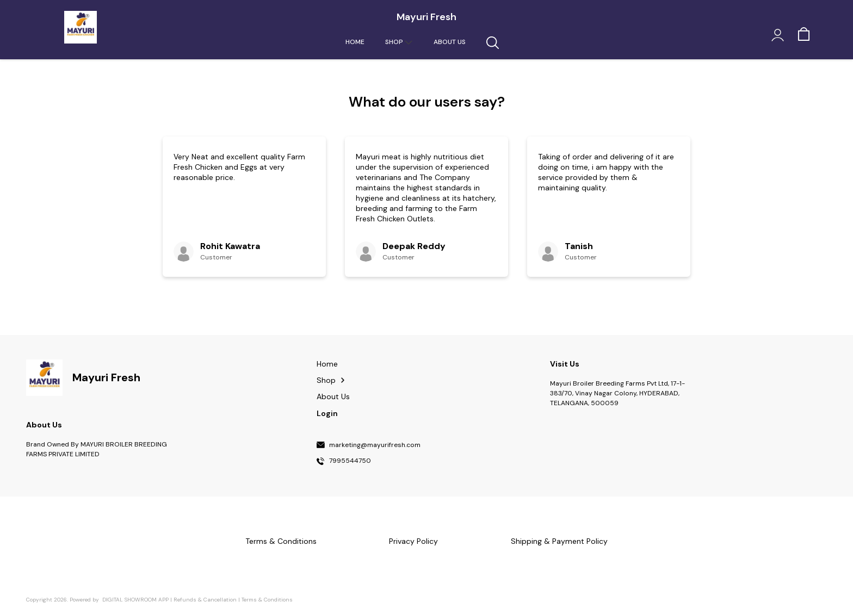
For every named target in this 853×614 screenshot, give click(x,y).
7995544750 (350, 461)
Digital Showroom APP (135, 599)
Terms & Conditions (267, 599)
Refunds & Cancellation (205, 599)
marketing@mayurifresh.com (375, 445)
